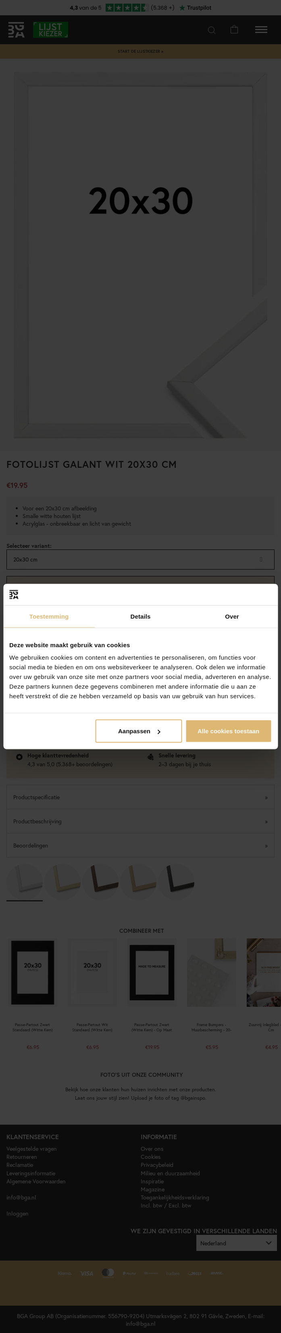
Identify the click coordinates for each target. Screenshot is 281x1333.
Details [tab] (141, 616)
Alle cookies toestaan (228, 731)
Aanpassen (139, 731)
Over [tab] (232, 616)
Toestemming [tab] (49, 616)
